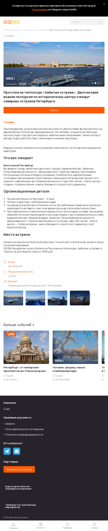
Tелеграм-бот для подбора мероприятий (20, 506)
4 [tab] (101, 83)
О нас (7, 409)
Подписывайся (40, 9)
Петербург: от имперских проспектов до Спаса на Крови (25, 369)
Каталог (18, 29)
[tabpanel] (54, 64)
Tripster (10, 376)
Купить (54, 110)
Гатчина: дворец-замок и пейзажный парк (69, 369)
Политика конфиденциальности (24, 434)
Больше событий (17, 325)
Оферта (10, 423)
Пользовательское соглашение (24, 429)
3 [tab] (98, 83)
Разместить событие (19, 469)
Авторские (42, 29)
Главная (8, 29)
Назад (10, 35)
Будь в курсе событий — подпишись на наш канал (18, 487)
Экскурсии (29, 29)
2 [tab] (95, 83)
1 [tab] (93, 83)
